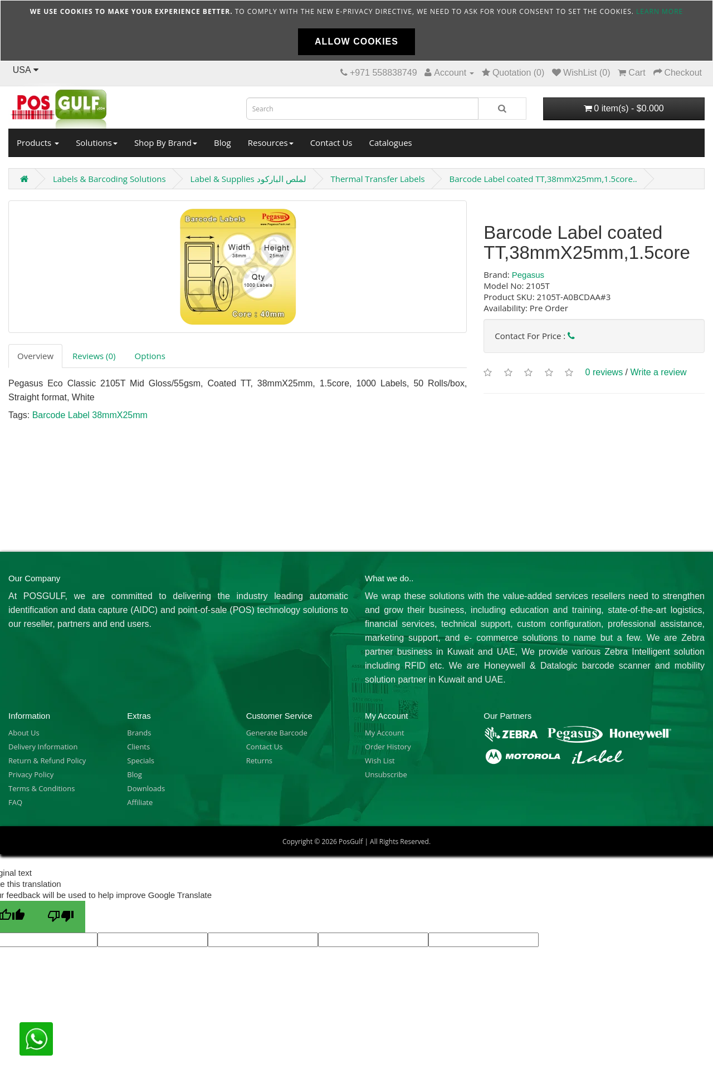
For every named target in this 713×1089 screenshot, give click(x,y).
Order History (388, 747)
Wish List (380, 761)
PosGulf (351, 841)
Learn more (659, 11)
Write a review (659, 372)
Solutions (97, 142)
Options (150, 355)
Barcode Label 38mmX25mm (90, 415)
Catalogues (390, 142)
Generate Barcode (276, 733)
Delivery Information (42, 747)
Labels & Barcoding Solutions (109, 178)
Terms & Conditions (41, 788)
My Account (384, 733)
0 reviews (604, 372)
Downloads (146, 788)
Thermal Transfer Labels (377, 178)
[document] (356, 30)
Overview (35, 355)
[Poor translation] (60, 917)
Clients (138, 747)
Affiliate (140, 802)
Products (38, 142)
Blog (222, 142)
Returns (259, 761)
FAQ (15, 802)
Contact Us (331, 142)
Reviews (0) (93, 355)
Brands (139, 733)
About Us (24, 733)
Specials (140, 761)
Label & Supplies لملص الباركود (248, 178)
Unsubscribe (386, 774)
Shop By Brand (165, 142)
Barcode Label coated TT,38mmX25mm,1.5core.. (543, 178)
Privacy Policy (30, 774)
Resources (271, 142)
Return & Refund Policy (47, 761)
